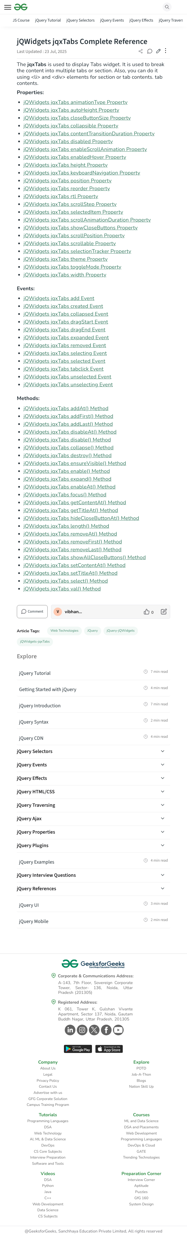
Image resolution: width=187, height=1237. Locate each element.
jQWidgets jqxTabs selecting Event (65, 353)
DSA (48, 1127)
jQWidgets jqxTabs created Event (63, 306)
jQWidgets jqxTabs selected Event (64, 361)
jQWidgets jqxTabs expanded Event (66, 337)
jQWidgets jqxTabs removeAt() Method (70, 534)
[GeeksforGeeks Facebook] (106, 1030)
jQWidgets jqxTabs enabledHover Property (75, 157)
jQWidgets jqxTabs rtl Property (61, 196)
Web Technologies (64, 631)
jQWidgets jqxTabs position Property (68, 180)
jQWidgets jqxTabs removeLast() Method (72, 549)
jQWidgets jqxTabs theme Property (66, 259)
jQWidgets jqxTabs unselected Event (67, 376)
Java (48, 1191)
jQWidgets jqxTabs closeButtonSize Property (77, 118)
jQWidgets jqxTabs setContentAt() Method (75, 565)
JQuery (92, 631)
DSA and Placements (141, 1127)
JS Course (21, 20)
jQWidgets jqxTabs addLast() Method (68, 424)
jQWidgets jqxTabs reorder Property (67, 188)
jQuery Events (112, 20)
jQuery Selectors (80, 20)
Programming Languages (47, 1121)
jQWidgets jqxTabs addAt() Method (66, 408)
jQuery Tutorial (48, 20)
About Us (48, 1068)
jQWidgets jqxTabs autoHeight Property (71, 110)
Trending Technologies (141, 1157)
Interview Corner (141, 1179)
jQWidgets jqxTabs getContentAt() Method (75, 502)
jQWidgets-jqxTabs (35, 642)
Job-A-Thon (141, 1074)
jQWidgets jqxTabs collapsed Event (66, 314)
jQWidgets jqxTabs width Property (65, 274)
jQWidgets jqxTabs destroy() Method (68, 455)
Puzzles (141, 1191)
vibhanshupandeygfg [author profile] (74, 612)
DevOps (47, 1145)
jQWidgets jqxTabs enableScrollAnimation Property (85, 149)
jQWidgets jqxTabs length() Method (66, 526)
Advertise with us (47, 1092)
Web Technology (48, 1133)
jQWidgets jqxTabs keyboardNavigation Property (82, 172)
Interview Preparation (48, 1157)
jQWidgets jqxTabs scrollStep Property (70, 204)
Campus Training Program (48, 1104)
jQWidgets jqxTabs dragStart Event (66, 321)
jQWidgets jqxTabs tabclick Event (63, 369)
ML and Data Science (141, 1121)
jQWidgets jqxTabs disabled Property (68, 141)
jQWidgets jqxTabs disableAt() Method (70, 432)
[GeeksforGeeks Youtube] (118, 1030)
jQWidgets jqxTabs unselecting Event (68, 384)
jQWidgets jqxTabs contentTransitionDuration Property (89, 133)
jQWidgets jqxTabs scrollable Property (70, 243)
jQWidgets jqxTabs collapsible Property (71, 125)
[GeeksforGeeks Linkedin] (69, 1030)
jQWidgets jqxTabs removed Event (65, 345)
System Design (141, 1204)
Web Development (141, 1133)
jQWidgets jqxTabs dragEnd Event (64, 329)
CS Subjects (48, 1216)
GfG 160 (141, 1198)
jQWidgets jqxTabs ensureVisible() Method (75, 463)
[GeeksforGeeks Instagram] (81, 1030)
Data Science (47, 1210)
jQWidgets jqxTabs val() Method (62, 588)
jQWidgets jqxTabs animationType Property (76, 102)
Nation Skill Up (141, 1086)
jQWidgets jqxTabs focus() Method (65, 494)
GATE (141, 1151)
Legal (47, 1074)
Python (48, 1185)
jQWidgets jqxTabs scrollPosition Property (74, 235)
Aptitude (141, 1185)
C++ (48, 1198)
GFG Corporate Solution (47, 1098)
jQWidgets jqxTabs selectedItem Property (73, 212)
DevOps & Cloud (141, 1145)
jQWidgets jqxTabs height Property (66, 165)
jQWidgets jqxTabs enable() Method (67, 471)
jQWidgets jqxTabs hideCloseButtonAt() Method (81, 518)
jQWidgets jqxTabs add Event (59, 298)
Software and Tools (48, 1163)
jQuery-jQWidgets (121, 631)
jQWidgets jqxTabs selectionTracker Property (77, 251)
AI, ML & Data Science (48, 1139)
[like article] (149, 611)
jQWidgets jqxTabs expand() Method (67, 479)
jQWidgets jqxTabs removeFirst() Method (73, 541)
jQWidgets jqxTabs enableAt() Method (70, 486)
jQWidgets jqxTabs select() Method (66, 581)
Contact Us (48, 1086)
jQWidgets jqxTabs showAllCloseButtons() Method (85, 557)
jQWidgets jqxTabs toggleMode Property (72, 267)
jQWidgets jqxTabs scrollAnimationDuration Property (87, 220)
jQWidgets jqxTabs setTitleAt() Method (70, 573)
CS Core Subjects (48, 1151)
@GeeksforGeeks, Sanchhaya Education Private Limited (75, 1231)
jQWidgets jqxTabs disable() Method (67, 439)
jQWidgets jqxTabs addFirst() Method (68, 416)
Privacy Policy (48, 1080)
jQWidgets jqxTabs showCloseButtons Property (81, 227)
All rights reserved (145, 1231)
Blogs (141, 1080)
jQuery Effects (141, 20)
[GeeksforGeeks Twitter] (93, 1030)
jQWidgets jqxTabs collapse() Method (69, 447)
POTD (141, 1068)
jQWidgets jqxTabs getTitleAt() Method (71, 510)
